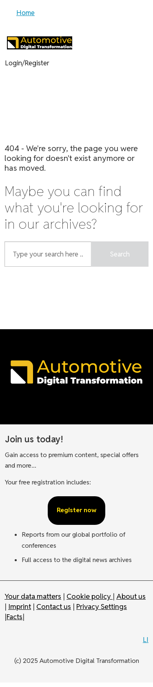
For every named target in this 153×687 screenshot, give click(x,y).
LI (146, 639)
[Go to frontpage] (39, 43)
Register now (76, 510)
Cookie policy (90, 596)
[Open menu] (14, 14)
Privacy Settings (101, 606)
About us (131, 596)
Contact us (53, 606)
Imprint (19, 606)
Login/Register (27, 62)
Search (120, 254)
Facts (14, 616)
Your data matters (32, 596)
